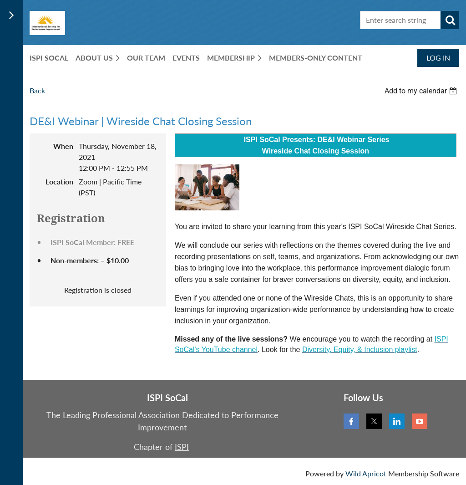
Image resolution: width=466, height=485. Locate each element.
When (63, 146)
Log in (438, 57)
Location (59, 181)
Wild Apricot (365, 473)
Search (450, 20)
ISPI (182, 447)
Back (37, 90)
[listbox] (422, 91)
